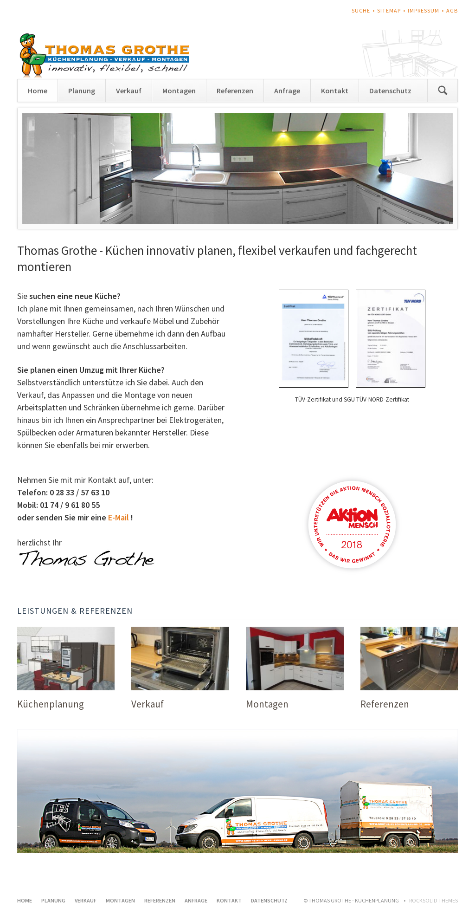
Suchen (442, 90)
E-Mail (118, 517)
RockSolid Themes (433, 900)
